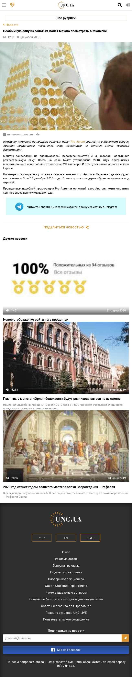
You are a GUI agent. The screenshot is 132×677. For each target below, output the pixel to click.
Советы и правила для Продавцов (66, 606)
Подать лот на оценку (66, 572)
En (66, 538)
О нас (66, 552)
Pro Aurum (77, 141)
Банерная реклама (66, 565)
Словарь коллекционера (66, 579)
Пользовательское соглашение (66, 619)
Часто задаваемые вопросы (66, 592)
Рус (90, 538)
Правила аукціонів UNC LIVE (66, 613)
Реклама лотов (66, 559)
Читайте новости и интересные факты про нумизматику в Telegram (66, 207)
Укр (42, 538)
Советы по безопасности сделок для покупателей (66, 599)
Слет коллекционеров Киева (66, 586)
